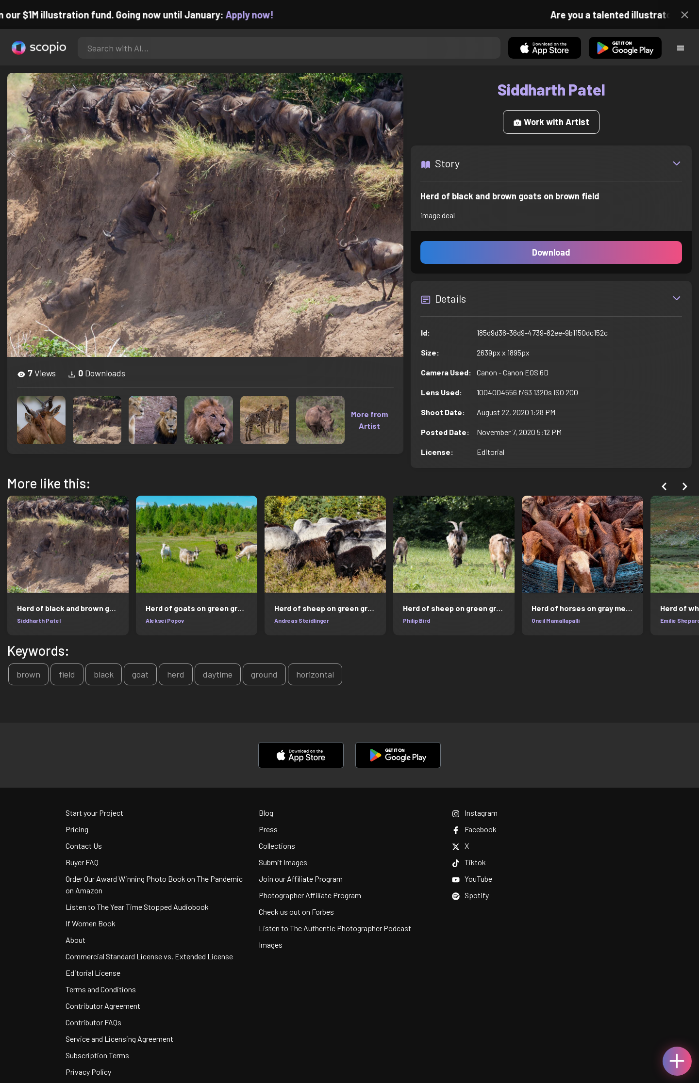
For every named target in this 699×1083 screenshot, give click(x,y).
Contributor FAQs (93, 1022)
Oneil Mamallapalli (556, 620)
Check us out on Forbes (296, 911)
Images (271, 944)
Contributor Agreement (103, 1005)
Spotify (470, 895)
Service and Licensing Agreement (119, 1038)
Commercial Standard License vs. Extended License (149, 956)
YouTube (472, 878)
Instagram (475, 812)
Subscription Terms (97, 1055)
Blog (266, 812)
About (75, 939)
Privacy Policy (88, 1071)
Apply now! (260, 14)
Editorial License (93, 972)
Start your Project (94, 812)
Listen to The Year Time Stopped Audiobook (137, 906)
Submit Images (283, 862)
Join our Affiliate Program (301, 878)
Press (268, 829)
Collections (277, 845)
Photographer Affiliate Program (310, 895)
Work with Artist (551, 121)
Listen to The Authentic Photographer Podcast (335, 928)
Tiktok (469, 862)
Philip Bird (416, 620)
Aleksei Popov (165, 620)
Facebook (474, 829)
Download (551, 252)
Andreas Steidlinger (301, 620)
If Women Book (91, 923)
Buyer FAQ (82, 862)
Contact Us (84, 845)
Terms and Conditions (101, 989)
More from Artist (369, 419)
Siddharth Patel (39, 620)
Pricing (77, 829)
